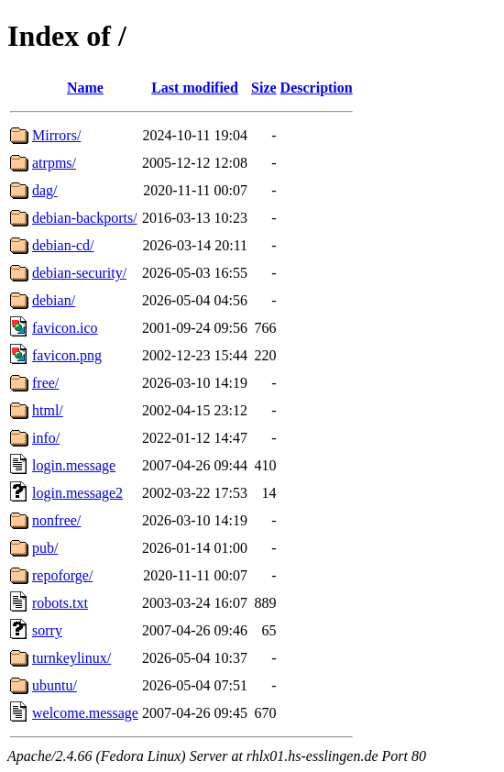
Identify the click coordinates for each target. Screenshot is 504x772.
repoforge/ (62, 575)
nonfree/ (56, 520)
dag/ (45, 190)
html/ (47, 410)
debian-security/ (79, 273)
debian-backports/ (84, 218)
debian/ (53, 300)
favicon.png (67, 355)
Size (264, 87)
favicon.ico (65, 328)
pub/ (45, 548)
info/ (46, 438)
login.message (73, 465)
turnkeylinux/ (71, 658)
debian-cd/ (63, 245)
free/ (45, 383)
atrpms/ (54, 163)
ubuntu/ (54, 685)
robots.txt (60, 603)
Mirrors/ (56, 135)
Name (85, 87)
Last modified (194, 87)
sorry (47, 630)
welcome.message (85, 713)
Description (316, 87)
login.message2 (77, 493)
